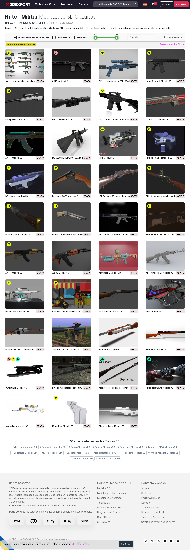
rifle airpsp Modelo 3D (156, 349)
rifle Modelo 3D (153, 311)
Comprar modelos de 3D (114, 483)
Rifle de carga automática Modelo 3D (163, 196)
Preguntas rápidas (150, 497)
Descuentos (61, 37)
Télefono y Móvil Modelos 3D (161, 447)
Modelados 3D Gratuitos (110, 497)
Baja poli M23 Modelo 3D (17, 119)
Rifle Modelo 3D (106, 158)
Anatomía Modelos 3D (107, 458)
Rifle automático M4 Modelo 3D (114, 119)
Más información (81, 544)
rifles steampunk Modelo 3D (159, 388)
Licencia (145, 502)
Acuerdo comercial (151, 507)
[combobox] (141, 37)
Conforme (126, 544)
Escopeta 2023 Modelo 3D (65, 196)
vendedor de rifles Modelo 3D (66, 349)
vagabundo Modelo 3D (16, 388)
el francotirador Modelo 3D (112, 426)
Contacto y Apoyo (153, 483)
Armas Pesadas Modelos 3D (163, 452)
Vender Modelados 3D (109, 507)
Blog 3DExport (105, 517)
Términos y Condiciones (153, 517)
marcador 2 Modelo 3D (110, 273)
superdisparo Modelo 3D (17, 311)
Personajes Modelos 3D (52, 447)
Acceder (166, 4)
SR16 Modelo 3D (60, 81)
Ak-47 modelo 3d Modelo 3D (159, 273)
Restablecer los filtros (172, 44)
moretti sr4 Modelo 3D (62, 426)
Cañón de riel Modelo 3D (157, 119)
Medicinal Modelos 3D (104, 452)
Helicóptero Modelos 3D (132, 452)
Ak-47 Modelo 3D (60, 273)
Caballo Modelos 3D (104, 447)
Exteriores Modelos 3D (130, 447)
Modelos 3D (103, 488)
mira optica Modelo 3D (63, 119)
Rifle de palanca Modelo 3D (18, 234)
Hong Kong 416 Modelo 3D (158, 81)
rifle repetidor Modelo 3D (111, 311)
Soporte (145, 488)
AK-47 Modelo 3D (13, 158)
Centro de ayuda (149, 493)
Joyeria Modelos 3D (50, 452)
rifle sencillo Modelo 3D (110, 349)
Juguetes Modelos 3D (76, 452)
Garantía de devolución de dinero (158, 522)
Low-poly (79, 37)
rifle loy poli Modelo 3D (16, 196)
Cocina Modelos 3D (79, 447)
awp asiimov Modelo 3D (16, 426)
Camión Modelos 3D (81, 458)
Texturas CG (103, 502)
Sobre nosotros (19, 483)
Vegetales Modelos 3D (24, 452)
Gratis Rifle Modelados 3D (31, 37)
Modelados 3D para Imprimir (112, 493)
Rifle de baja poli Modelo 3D (159, 158)
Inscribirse (181, 4)
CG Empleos (103, 522)
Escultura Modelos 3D (25, 447)
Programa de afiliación (109, 512)
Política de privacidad (152, 512)
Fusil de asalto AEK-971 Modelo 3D (115, 234)
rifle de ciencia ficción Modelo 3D (21, 349)
